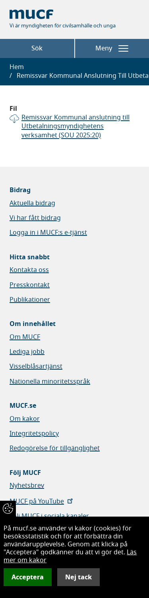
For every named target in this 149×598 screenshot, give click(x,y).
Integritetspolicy (34, 433)
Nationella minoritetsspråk (50, 381)
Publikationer (30, 300)
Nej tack (78, 577)
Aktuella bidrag (32, 203)
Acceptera (28, 577)
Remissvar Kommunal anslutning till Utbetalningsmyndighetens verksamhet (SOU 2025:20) (75, 126)
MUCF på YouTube (42, 501)
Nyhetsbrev (27, 485)
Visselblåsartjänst (36, 366)
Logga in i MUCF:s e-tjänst (48, 232)
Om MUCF (25, 337)
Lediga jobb (27, 352)
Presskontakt (30, 285)
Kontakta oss (29, 270)
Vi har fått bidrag (35, 218)
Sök (37, 48)
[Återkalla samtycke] (8, 509)
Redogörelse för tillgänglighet (55, 448)
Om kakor (25, 419)
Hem (17, 67)
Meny (111, 48)
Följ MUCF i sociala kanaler (49, 516)
